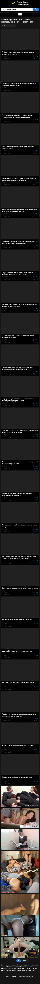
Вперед (25, 960)
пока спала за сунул (25, 977)
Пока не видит (11, 977)
